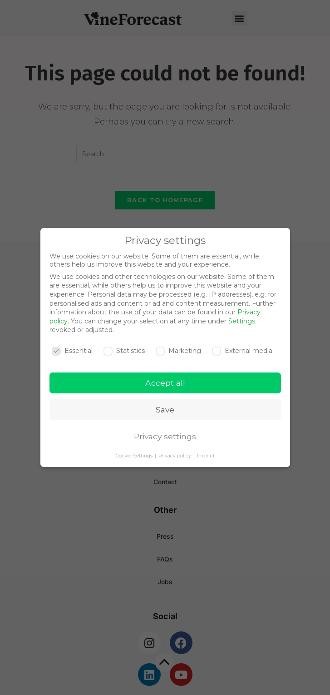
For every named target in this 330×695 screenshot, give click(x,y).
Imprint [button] (206, 456)
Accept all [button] (165, 382)
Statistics (124, 351)
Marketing (178, 351)
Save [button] (165, 409)
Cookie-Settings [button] (135, 456)
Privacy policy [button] (175, 456)
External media (242, 351)
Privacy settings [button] (165, 436)
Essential (72, 351)
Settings (241, 321)
